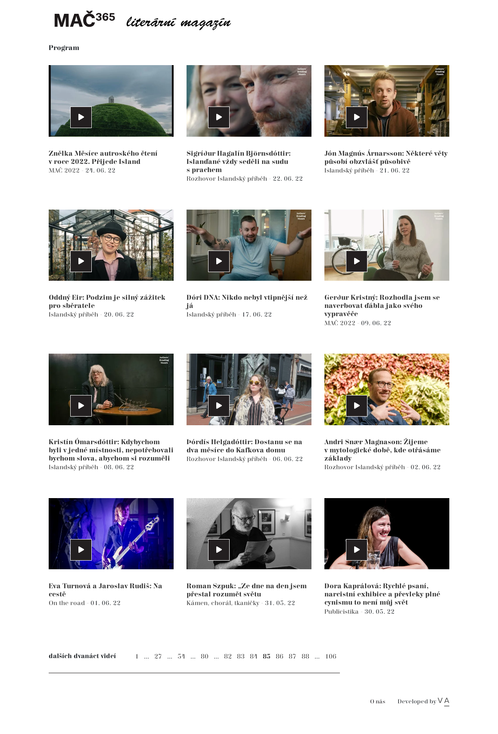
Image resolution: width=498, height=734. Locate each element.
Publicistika (342, 612)
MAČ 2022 (65, 170)
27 (158, 656)
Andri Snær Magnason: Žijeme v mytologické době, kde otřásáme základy (382, 450)
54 (181, 656)
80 (205, 656)
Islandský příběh (243, 179)
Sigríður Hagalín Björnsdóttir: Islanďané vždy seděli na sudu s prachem (239, 162)
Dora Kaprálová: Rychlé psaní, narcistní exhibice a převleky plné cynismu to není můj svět (382, 594)
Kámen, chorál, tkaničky (224, 603)
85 (267, 656)
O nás (377, 702)
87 (292, 656)
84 (254, 656)
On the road (68, 603)
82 (228, 656)
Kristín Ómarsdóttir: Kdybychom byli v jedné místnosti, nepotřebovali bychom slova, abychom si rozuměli (111, 450)
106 (330, 656)
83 (241, 656)
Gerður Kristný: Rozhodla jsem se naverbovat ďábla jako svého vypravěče (382, 306)
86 (279, 656)
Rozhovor (202, 179)
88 (305, 656)
